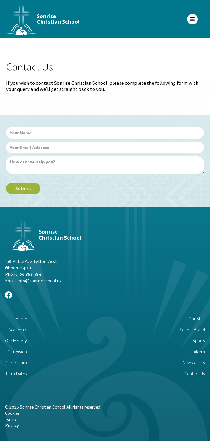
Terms (11, 419)
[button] (192, 19)
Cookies (12, 413)
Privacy (12, 425)
